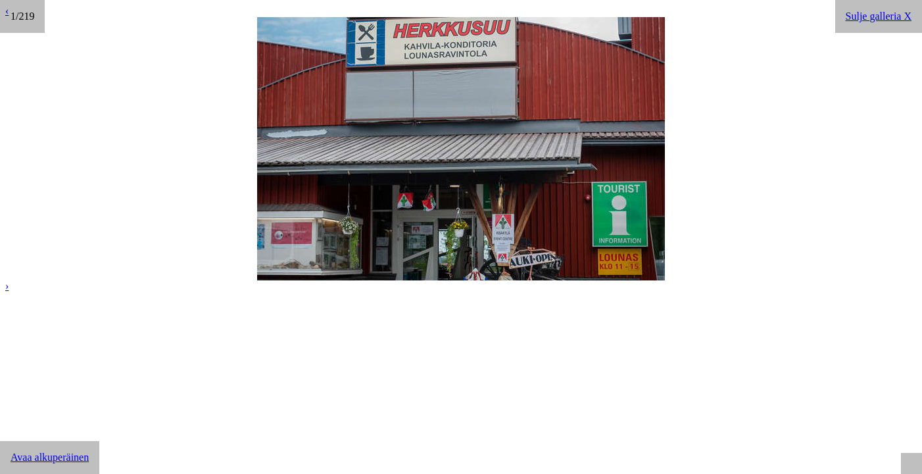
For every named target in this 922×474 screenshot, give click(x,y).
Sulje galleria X (878, 16)
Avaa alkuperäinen (50, 457)
